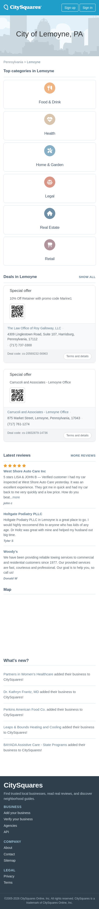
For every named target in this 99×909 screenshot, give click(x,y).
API (6, 832)
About (8, 848)
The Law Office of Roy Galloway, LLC (34, 328)
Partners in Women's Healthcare (28, 674)
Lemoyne (33, 62)
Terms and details (77, 356)
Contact (9, 854)
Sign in (88, 8)
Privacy (9, 876)
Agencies (10, 825)
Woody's (10, 551)
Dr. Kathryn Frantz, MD (21, 692)
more (16, 497)
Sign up (70, 8)
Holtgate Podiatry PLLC (22, 514)
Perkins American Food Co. (24, 709)
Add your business (17, 813)
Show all (87, 277)
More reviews (83, 455)
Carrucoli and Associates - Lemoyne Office (37, 412)
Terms (8, 882)
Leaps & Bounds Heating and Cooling (32, 727)
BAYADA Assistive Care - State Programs (35, 745)
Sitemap (9, 860)
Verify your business (18, 819)
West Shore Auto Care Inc (24, 471)
